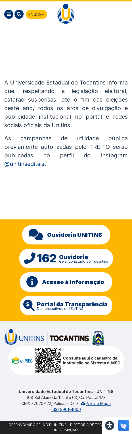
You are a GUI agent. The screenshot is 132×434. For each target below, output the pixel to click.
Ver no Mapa (96, 403)
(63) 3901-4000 (66, 409)
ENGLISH (36, 14)
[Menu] (8, 14)
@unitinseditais (24, 164)
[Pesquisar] (19, 14)
